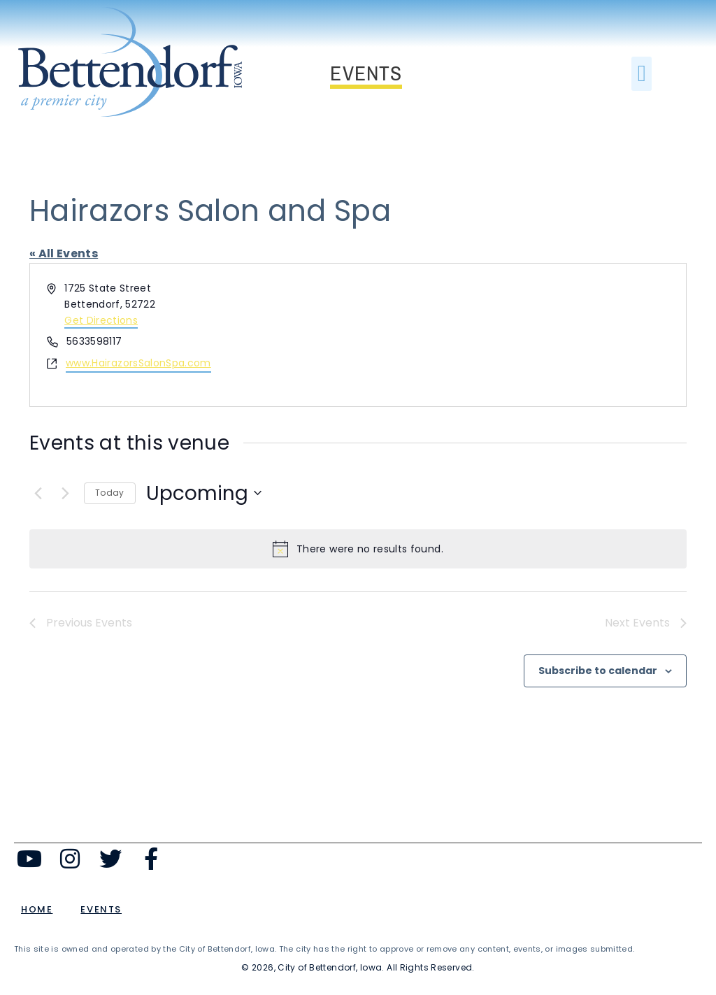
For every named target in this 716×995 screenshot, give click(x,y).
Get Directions (101, 320)
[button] (641, 74)
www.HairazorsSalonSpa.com (138, 363)
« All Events (63, 253)
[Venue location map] (521, 334)
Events (101, 909)
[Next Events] (65, 493)
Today (109, 493)
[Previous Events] (37, 493)
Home (36, 909)
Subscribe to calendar (597, 671)
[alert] (358, 548)
